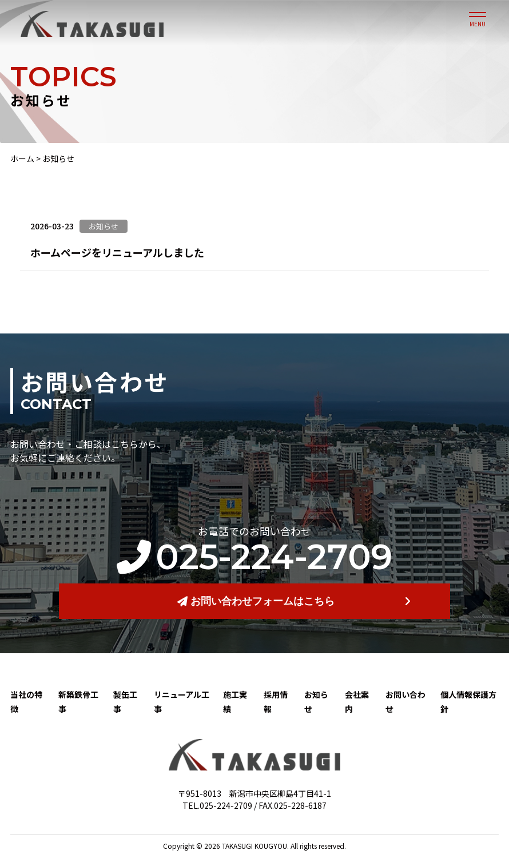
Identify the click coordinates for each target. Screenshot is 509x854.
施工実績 (235, 701)
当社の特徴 (26, 701)
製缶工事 (125, 701)
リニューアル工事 (181, 701)
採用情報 (276, 701)
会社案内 (357, 701)
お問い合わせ (405, 701)
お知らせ (316, 701)
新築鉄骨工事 (78, 701)
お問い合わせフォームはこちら (256, 601)
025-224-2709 (254, 557)
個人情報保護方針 (468, 701)
